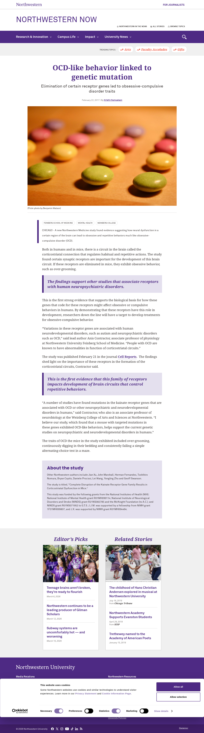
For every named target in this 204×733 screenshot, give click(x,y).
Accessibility (114, 685)
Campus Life (68, 36)
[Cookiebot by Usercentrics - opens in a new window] (19, 727)
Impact (92, 36)
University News (118, 36)
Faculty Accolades (154, 49)
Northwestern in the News (133, 27)
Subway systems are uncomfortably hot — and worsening (66, 632)
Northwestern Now (56, 20)
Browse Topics (177, 27)
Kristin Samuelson (113, 100)
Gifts (181, 49)
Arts (128, 49)
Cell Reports (127, 357)
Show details (161, 727)
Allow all (178, 702)
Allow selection (178, 712)
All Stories (158, 27)
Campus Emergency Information (124, 694)
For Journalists (173, 5)
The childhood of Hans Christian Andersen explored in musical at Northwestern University (133, 592)
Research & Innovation (33, 36)
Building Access (116, 689)
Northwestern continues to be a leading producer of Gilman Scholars (70, 610)
